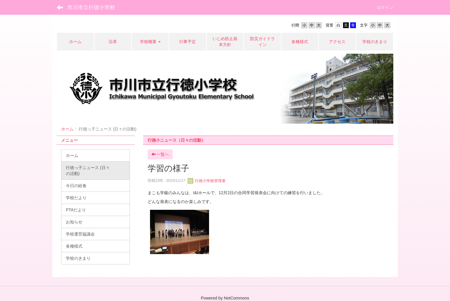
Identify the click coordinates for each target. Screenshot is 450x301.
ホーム (67, 129)
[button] (150, 42)
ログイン (385, 7)
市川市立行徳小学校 (91, 7)
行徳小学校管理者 (206, 181)
